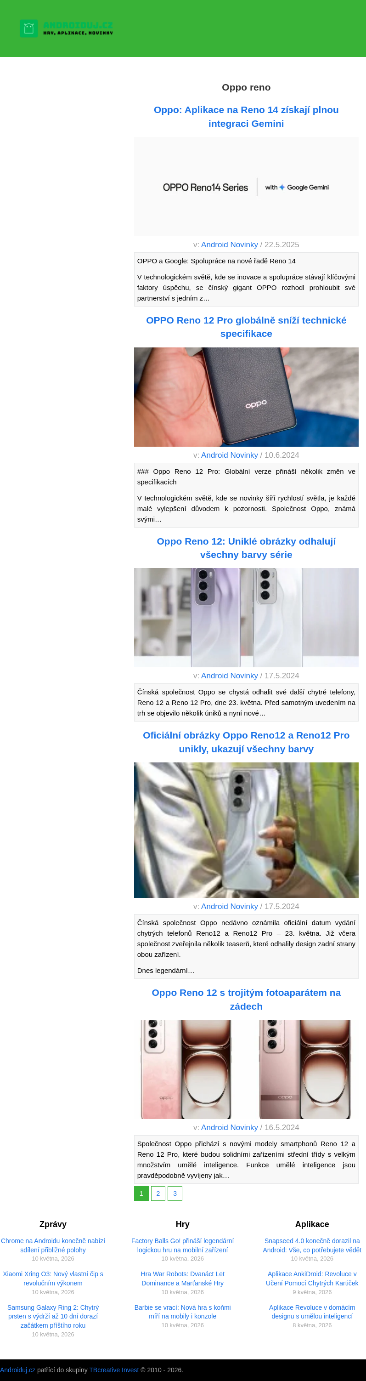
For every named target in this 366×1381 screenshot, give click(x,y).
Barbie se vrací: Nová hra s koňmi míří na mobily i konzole (183, 1312)
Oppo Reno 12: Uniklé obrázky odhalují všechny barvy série (246, 548)
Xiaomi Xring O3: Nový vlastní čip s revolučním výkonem (53, 1278)
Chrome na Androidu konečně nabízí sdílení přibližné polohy (53, 1245)
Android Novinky (229, 244)
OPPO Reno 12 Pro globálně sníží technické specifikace (246, 327)
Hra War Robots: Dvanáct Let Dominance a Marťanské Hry (183, 1278)
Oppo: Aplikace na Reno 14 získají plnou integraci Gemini (246, 116)
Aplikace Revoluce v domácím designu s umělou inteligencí (312, 1312)
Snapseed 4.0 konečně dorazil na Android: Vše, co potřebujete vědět (312, 1245)
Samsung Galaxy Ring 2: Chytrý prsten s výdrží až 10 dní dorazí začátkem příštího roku (53, 1316)
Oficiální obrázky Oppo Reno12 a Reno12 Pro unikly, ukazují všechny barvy (246, 742)
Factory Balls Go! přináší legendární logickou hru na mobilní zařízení (182, 1245)
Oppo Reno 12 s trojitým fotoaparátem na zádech (246, 999)
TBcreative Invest (114, 1370)
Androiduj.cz (17, 1370)
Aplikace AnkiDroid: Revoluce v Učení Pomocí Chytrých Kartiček (312, 1278)
